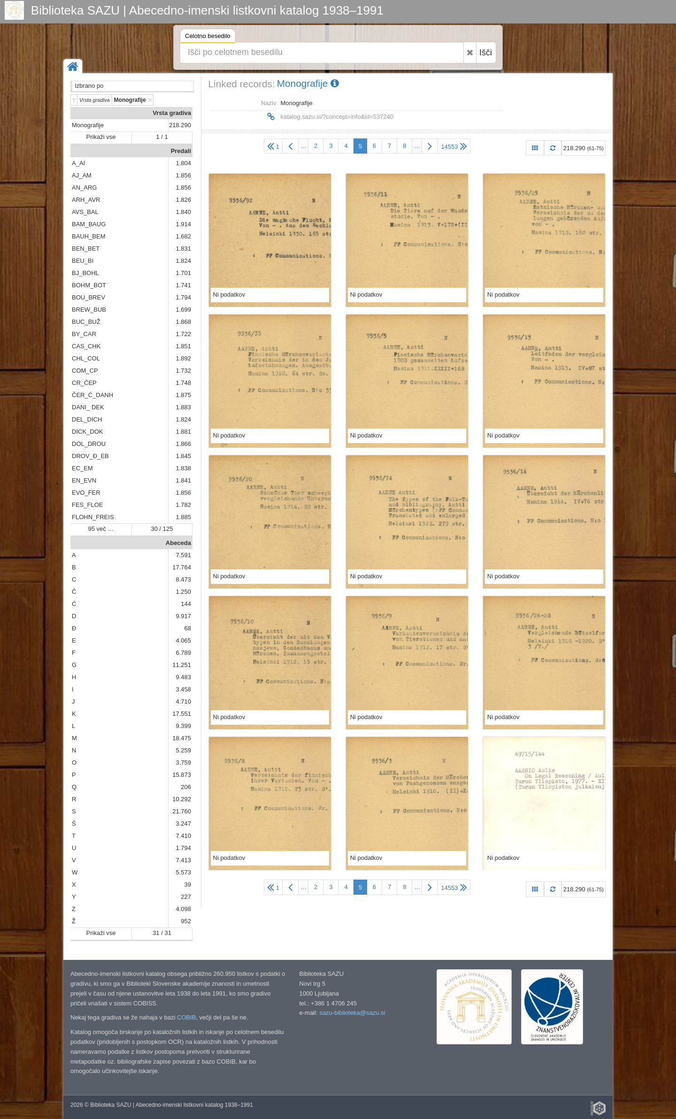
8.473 (183, 579)
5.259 (183, 750)
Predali (181, 150)
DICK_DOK (87, 431)
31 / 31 (162, 932)
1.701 (183, 272)
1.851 (183, 346)
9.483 (183, 677)
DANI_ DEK (88, 407)
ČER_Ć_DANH (92, 395)
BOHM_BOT (89, 285)
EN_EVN (84, 480)
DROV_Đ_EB (90, 456)
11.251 (181, 664)
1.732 (183, 370)
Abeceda (178, 542)
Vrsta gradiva (172, 112)
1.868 (183, 321)
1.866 (183, 443)
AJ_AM (82, 175)
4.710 (183, 701)
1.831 (183, 248)
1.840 (183, 211)
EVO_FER (86, 492)
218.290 (180, 125)
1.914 (183, 224)
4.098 (183, 908)
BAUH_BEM (89, 236)
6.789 (183, 652)
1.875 (183, 395)
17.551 (181, 713)
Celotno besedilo (207, 37)
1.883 (183, 407)
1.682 (183, 236)
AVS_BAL (85, 211)
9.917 (183, 616)
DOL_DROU (89, 443)
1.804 (183, 163)
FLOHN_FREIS (93, 517)
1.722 (183, 333)
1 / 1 (162, 136)
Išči (485, 52)
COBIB (186, 1017)
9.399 (183, 725)
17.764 (181, 567)
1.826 (183, 199)
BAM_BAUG (89, 224)
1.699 (183, 309)
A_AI (78, 163)
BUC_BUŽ (86, 321)
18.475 (181, 738)
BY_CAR (84, 333)
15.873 (181, 774)
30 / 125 (162, 528)
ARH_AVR (86, 199)
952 (186, 921)
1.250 (183, 591)
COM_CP (85, 370)
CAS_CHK (86, 346)
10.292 (181, 799)
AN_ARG (84, 187)
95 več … (101, 528)
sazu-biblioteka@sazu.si (352, 1012)
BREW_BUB (89, 309)
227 (186, 896)
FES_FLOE (87, 504)
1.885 (183, 517)
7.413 (183, 860)
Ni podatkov (229, 294)
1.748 (183, 382)
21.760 (181, 811)
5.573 (183, 872)
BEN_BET (86, 248)
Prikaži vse (101, 136)
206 (186, 786)
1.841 (183, 480)
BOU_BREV (88, 297)
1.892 (183, 358)
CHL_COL (86, 358)
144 (186, 603)
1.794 (183, 297)
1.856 (183, 175)
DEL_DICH (87, 419)
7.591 (183, 555)
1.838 (183, 468)
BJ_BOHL (85, 272)
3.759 (183, 762)
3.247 (183, 823)
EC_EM (82, 468)
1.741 (183, 285)
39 (187, 884)
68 (187, 628)
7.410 (183, 835)
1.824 (183, 260)
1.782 (183, 504)
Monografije (88, 125)
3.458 (183, 689)
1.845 (183, 456)
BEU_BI (82, 260)
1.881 (183, 431)
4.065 (183, 640)
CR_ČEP (84, 382)
